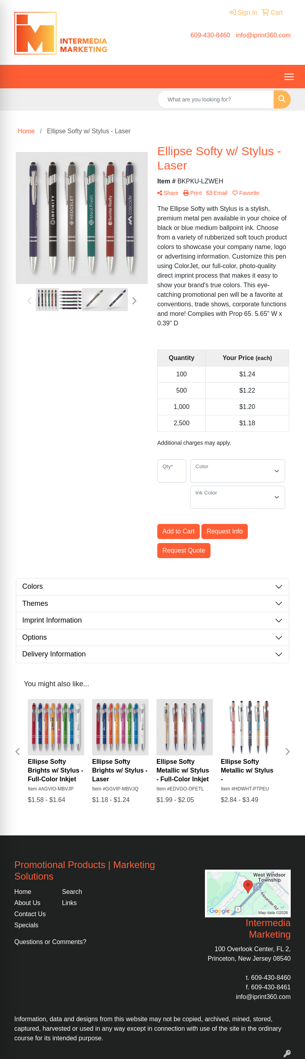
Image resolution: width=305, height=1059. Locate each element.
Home (22, 891)
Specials (26, 925)
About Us (27, 902)
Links (69, 902)
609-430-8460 (210, 35)
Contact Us (30, 914)
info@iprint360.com (263, 35)
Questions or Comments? (50, 941)
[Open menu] (289, 77)
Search (72, 891)
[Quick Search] (215, 99)
